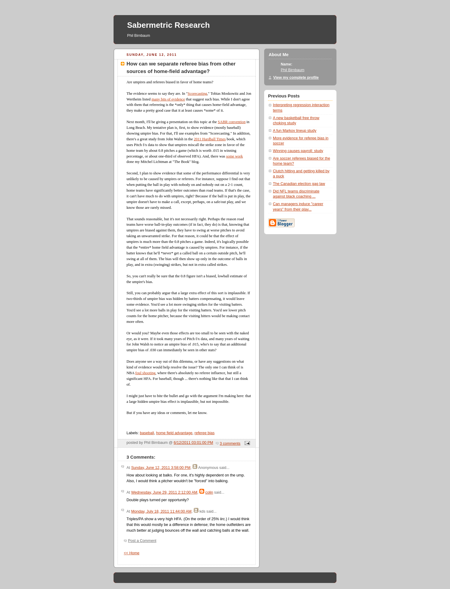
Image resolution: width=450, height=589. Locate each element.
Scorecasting (197, 93)
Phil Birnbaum (293, 70)
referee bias (205, 433)
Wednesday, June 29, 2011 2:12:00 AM (164, 492)
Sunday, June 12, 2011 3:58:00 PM (160, 468)
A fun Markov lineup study (294, 131)
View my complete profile (296, 77)
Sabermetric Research (168, 25)
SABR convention (231, 122)
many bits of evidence (168, 99)
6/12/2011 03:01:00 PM (193, 443)
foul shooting (145, 373)
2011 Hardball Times (210, 139)
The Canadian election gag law (299, 184)
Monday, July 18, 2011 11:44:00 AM (161, 511)
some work (234, 156)
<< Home (131, 553)
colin (209, 492)
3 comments (230, 443)
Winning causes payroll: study (298, 151)
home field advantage (174, 433)
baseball (147, 433)
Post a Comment (142, 541)
